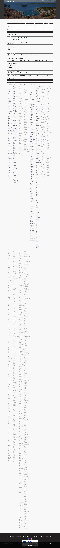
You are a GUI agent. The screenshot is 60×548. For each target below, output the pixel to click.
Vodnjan (14, 435)
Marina (31, 232)
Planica (25, 312)
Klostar (9, 401)
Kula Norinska (10, 153)
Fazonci (20, 358)
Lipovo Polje (20, 492)
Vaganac (25, 461)
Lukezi (20, 503)
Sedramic (25, 122)
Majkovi (9, 165)
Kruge (19, 465)
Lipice (19, 490)
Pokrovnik (25, 108)
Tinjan (14, 408)
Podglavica (25, 105)
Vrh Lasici (14, 441)
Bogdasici (9, 96)
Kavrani (20, 431)
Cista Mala (20, 98)
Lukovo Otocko (21, 504)
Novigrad (14, 288)
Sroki (25, 415)
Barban (9, 261)
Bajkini (8, 256)
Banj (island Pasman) (42, 87)
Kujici (8, 435)
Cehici (8, 308)
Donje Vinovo (20, 106)
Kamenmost (32, 192)
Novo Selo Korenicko (25, 287)
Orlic (25, 96)
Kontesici (9, 405)
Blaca (31, 101)
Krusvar (31, 215)
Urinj (25, 460)
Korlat (42, 142)
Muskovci (42, 170)
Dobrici (31, 127)
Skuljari (14, 374)
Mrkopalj (25, 271)
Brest (8, 289)
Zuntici (14, 459)
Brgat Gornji (9, 101)
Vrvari (14, 444)
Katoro (8, 396)
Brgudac (9, 291)
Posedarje (48, 105)
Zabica (25, 500)
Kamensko (31, 193)
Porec (14, 317)
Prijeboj (25, 346)
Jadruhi (9, 372)
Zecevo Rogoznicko (27, 149)
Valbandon (14, 418)
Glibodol (20, 368)
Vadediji (14, 416)
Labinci (9, 440)
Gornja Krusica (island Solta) (32, 164)
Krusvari (9, 433)
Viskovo (25, 481)
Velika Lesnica (26, 472)
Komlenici (20, 441)
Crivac (31, 123)
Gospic (20, 391)
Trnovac (25, 449)
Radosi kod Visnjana (16, 336)
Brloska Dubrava (21, 290)
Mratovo (25, 90)
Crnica (8, 318)
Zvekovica (14, 182)
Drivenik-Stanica (21, 357)
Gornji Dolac (32, 171)
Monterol (14, 275)
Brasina (9, 99)
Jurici (8, 383)
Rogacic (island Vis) (38, 149)
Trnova (14, 159)
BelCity (20, 268)
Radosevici (25, 355)
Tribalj (25, 446)
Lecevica (31, 219)
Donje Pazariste (21, 334)
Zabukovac (25, 501)
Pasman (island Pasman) (49, 98)
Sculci (14, 364)
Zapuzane (48, 168)
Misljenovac (26, 264)
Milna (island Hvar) (32, 241)
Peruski (14, 306)
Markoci (14, 254)
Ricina (25, 370)
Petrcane (48, 100)
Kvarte (20, 474)
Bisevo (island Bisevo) (32, 100)
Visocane (48, 158)
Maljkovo (31, 229)
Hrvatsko (20, 406)
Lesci (19, 480)
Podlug (48, 101)
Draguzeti (9, 336)
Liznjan (9, 450)
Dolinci (8, 333)
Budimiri (31, 116)
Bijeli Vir (9, 92)
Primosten (25, 110)
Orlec (25, 296)
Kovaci (8, 414)
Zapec (25, 510)
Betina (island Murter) (21, 87)
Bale (8, 257)
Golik (19, 369)
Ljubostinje (20, 147)
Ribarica (25, 369)
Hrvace (31, 182)
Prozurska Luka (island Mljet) (15, 121)
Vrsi (47, 163)
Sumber (14, 394)
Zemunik (48, 172)
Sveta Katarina (15, 397)
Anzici (8, 253)
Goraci (20, 372)
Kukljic (42, 147)
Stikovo (25, 130)
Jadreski (9, 371)
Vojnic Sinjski (37, 219)
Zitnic (25, 150)
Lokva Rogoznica (32, 223)
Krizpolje (20, 462)
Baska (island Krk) (21, 261)
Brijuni (8, 294)
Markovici (14, 255)
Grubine (31, 180)
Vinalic (37, 214)
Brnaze (31, 113)
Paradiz (14, 299)
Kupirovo (42, 152)
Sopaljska (25, 411)
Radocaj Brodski (26, 354)
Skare (25, 396)
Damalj (20, 319)
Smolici (14, 376)
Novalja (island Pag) (27, 284)
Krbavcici (9, 419)
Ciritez (8, 315)
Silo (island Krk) (26, 393)
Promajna (37, 138)
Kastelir (9, 395)
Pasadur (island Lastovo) (15, 96)
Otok (13, 94)
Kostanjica (9, 411)
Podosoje (37, 120)
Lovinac (42, 158)
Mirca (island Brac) (38, 86)
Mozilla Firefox (33, 547)
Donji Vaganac (21, 343)
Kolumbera (9, 404)
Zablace (25, 144)
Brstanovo (31, 114)
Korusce (31, 208)
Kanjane (20, 126)
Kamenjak (9, 388)
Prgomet (37, 135)
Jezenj (8, 378)
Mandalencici (9, 458)
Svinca (37, 198)
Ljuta (8, 157)
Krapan (9, 418)
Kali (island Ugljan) (43, 136)
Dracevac (9, 335)
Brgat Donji (9, 100)
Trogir (21, 28)
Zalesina (25, 507)
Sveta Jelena (26, 434)
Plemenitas (25, 314)
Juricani (9, 382)
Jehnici (9, 377)
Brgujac (31, 111)
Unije (25, 459)
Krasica (20, 455)
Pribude (37, 136)
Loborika (9, 451)
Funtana (9, 351)
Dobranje (31, 126)
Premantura (14, 321)
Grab (31, 175)
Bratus (31, 110)
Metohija (9, 170)
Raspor (14, 344)
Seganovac (25, 385)
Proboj (14, 118)
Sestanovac (37, 164)
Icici (19, 407)
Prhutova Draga (26, 345)
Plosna (25, 318)
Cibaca (9, 114)
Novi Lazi (25, 285)
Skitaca (14, 372)
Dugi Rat (31, 152)
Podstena (25, 328)
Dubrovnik (21, 25)
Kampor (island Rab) (21, 427)
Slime (36, 170)
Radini (14, 334)
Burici (8, 302)
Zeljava (25, 518)
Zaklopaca (25, 504)
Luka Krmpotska (21, 502)
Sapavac (48, 128)
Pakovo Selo (26, 99)
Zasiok (37, 234)
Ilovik (19, 409)
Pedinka (48, 99)
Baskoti (9, 268)
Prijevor (14, 116)
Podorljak (25, 106)
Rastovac (37, 146)
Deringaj (42, 108)
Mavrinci (25, 252)
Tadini (14, 406)
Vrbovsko (25, 490)
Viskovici (14, 431)
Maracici (20, 523)
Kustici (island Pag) (21, 472)
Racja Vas (14, 333)
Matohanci (14, 261)
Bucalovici (9, 299)
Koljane (31, 205)
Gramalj (20, 394)
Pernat (25, 307)
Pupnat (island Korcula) (15, 123)
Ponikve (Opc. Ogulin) (26, 333)
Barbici (9, 262)
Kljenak (31, 204)
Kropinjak (9, 427)
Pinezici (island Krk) (27, 310)
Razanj (25, 117)
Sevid (36, 165)
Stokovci (14, 388)
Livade (8, 449)
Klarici (8, 399)
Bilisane (42, 94)
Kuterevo (20, 473)
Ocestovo (25, 94)
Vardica (14, 421)
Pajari (14, 296)
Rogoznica (25, 119)
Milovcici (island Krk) (27, 263)
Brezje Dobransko (21, 285)
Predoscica (25, 343)
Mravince (37, 87)
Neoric (37, 93)
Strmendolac (37, 184)
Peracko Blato (15, 97)
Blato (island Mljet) (10, 94)
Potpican (14, 318)
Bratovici (9, 285)
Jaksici (20, 414)
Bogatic (20, 92)
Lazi (19, 478)
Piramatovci (25, 102)
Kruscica (20, 466)
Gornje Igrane (32, 166)
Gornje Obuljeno (10, 131)
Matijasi (14, 260)
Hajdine (20, 399)
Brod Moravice (21, 292)
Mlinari (25, 266)
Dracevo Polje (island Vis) (32, 141)
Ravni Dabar (26, 364)
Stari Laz (25, 421)
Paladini (14, 297)
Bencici (9, 271)
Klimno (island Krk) (21, 438)
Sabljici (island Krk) (26, 381)
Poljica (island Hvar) (27, 332)
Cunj (8, 322)
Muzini (14, 284)
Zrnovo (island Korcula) (15, 179)
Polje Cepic (14, 316)
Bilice (19, 89)
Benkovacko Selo (43, 92)
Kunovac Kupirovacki (42, 151)
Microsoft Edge (39, 547)
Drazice (20, 353)
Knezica (9, 141)
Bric (8, 292)
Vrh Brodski (26, 493)
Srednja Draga (26, 413)
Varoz (14, 422)
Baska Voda (31, 95)
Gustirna (31, 181)
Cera (19, 97)
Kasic (19, 129)
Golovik (20, 370)
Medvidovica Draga (32, 238)
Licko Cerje (20, 486)
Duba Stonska (10, 123)
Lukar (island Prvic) (21, 150)
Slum (14, 375)
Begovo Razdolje (21, 266)
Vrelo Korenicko (26, 492)
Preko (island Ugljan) (48, 108)
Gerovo (20, 365)
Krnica (8, 425)
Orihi (13, 293)
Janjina (9, 137)
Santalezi (14, 362)
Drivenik (20, 356)
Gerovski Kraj (20, 366)
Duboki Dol (42, 120)
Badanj (20, 85)
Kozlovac (42, 144)
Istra (8, 249)
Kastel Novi (31, 198)
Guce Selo (20, 397)
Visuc (25, 482)
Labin (8, 439)
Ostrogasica (26, 97)
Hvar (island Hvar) (21, 26)
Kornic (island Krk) (21, 445)
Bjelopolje (20, 276)
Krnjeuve (20, 143)
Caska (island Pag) (21, 305)
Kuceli (20, 467)
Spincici (25, 412)
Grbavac (20, 118)
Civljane (20, 99)
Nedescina (14, 285)
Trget (14, 410)
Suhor (25, 429)
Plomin (14, 311)
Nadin (42, 171)
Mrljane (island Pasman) (43, 169)
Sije (24, 392)
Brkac (8, 295)
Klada (19, 432)
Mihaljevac (25, 258)
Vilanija (14, 430)
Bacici (20, 253)
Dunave (9, 126)
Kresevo (31, 212)
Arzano (31, 92)
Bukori (8, 301)
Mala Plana (20, 510)
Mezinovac (25, 257)
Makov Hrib (20, 508)
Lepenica (20, 146)
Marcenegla (14, 252)
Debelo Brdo (20, 320)
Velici (14, 427)
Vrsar (14, 443)
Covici (19, 311)
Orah (36, 105)
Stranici (14, 389)
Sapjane (25, 383)
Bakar (19, 254)
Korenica (20, 444)
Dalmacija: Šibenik (22, 84)
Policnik (48, 103)
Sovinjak (14, 380)
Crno (42, 106)
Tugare (37, 205)
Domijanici (9, 334)
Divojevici (31, 125)
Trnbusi (37, 202)
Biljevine (20, 275)
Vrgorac (37, 225)
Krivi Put (20, 460)
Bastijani (20, 263)
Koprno (20, 135)
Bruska (42, 102)
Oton (25, 98)
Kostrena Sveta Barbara (21, 448)
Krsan (8, 428)
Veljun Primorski (26, 477)
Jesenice (31, 190)
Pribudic (48, 110)
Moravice (25, 268)
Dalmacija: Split (33, 84)
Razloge (25, 366)
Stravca (14, 147)
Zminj (14, 455)
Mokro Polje (25, 88)
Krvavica (31, 216)
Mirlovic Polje (20, 154)
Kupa (19, 470)
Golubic (20, 112)
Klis (30, 203)
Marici (14, 253)
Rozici (25, 374)
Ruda (36, 151)
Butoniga (9, 304)
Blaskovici (20, 277)
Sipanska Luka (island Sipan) (15, 133)
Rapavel (14, 343)
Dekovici (9, 329)
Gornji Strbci (20, 385)
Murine (14, 282)
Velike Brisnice (26, 473)
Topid (14, 409)
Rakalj (14, 340)
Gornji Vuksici (20, 388)
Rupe (25, 120)
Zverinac (48, 176)
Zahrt (25, 503)
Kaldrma (42, 135)
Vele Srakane (26, 468)
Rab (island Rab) (26, 352)
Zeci (13, 451)
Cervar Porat (9, 313)
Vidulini (14, 429)
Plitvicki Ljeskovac (26, 317)
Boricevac (20, 280)
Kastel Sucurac (32, 200)
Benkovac (42, 91)
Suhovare (48, 139)
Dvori (8, 339)
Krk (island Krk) (21, 463)
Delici (8, 330)
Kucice (31, 217)
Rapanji (14, 342)
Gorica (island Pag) (43, 123)
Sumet (14, 150)
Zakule (25, 506)
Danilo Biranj (20, 100)
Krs (19, 464)
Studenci (37, 185)
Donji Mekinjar (21, 339)
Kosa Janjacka (21, 446)
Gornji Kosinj (20, 380)
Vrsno (25, 143)
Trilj (36, 201)
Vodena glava (48, 159)
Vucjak (25, 498)
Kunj (8, 437)
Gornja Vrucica (10, 130)
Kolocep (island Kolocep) (10, 143)
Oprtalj (14, 290)
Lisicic (42, 156)
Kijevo (19, 130)
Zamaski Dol (14, 447)
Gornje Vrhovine (21, 379)
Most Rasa (14, 277)
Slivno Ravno (15, 136)
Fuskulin (9, 352)
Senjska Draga (26, 388)
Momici (9, 177)
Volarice (25, 484)
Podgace (14, 314)
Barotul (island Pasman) (43, 90)
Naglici (25, 279)
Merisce (14, 268)
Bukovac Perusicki (21, 298)
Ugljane (37, 207)
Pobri (25, 319)
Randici (25, 357)
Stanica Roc (14, 383)
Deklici (8, 328)
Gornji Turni (20, 386)
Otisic (36, 107)
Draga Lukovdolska (21, 349)
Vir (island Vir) (49, 157)
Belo (19, 270)
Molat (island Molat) (44, 167)
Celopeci (9, 112)
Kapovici (9, 391)
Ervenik (20, 111)
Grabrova (20, 392)
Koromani (9, 409)
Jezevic (31, 191)
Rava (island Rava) (49, 119)
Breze (19, 284)
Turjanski (25, 456)
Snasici (14, 377)
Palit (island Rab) (26, 301)
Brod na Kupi (20, 293)
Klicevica (42, 138)
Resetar (25, 368)
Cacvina (31, 117)
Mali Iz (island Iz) (43, 161)
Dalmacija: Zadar (44, 84)
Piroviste (25, 311)
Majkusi (9, 453)
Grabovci (20, 117)
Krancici (9, 417)
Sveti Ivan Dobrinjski (27, 436)
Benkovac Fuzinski (21, 272)
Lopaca (20, 496)
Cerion (8, 311)
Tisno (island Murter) (26, 134)
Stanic (25, 416)
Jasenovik (9, 376)
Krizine (8, 423)
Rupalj (47, 125)
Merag (25, 255)
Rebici (14, 346)
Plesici (25, 315)
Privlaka (48, 113)
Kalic (19, 422)
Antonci (9, 252)
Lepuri (42, 154)
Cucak (20, 316)
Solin (36, 173)
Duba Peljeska (10, 122)
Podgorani (25, 322)
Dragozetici (20, 350)
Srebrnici (14, 382)
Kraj (19, 452)
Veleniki (14, 424)
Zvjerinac (25, 152)
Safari (36, 547)
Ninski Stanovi (49, 86)
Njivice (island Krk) (26, 283)
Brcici (8, 286)
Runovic (37, 155)
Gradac (31, 176)
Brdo (8, 287)
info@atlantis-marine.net (45, 0)
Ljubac (42, 157)
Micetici (14, 269)
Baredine (9, 263)
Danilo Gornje (20, 101)
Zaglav (48, 165)
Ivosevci (20, 120)
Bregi (19, 281)
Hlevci (20, 401)
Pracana (14, 319)
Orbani (14, 291)
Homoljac (20, 402)
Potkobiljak (25, 338)
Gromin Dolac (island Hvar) (32, 179)
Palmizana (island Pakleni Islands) (38, 110)
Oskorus (14, 294)
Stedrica (14, 146)
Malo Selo (20, 521)
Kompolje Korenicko (21, 442)
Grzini (8, 365)
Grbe (42, 129)
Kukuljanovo (20, 469)
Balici (8, 258)
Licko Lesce (20, 487)
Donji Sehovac (21, 341)
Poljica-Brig (37, 128)
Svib (36, 197)
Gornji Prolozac (32, 174)
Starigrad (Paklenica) (48, 138)
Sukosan (48, 140)
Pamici (14, 298)
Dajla (8, 325)
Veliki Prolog (37, 211)
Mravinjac (9, 178)
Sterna (14, 386)
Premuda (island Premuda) (49, 109)
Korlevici (9, 407)
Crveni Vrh (9, 320)
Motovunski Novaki (15, 278)
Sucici (25, 428)
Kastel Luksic (32, 197)
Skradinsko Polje (26, 127)
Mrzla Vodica (26, 272)
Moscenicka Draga (26, 270)
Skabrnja (48, 133)
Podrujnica (14, 106)
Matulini (14, 262)
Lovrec (31, 224)
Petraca (14, 98)
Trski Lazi (25, 452)
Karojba (9, 393)
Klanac (20, 434)
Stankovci (48, 136)
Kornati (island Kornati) (21, 136)
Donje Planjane (21, 104)
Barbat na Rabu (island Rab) (21, 258)
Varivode (25, 139)
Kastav (20, 430)
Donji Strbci (20, 342)
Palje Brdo (14, 95)
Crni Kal (20, 314)
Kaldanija (9, 387)
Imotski (31, 186)
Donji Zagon (20, 346)
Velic (36, 209)
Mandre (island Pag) (44, 162)
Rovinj (14, 356)
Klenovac (20, 436)
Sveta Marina (15, 400)
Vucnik (25, 499)
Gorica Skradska (21, 374)
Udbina (25, 458)
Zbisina (25, 515)
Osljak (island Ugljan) (48, 91)
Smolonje (37, 172)
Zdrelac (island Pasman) (49, 170)
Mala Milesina (32, 228)
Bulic (42, 105)
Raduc (25, 356)
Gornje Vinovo (21, 116)
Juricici (9, 384)
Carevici (20, 304)
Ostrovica (48, 92)
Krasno (20, 456)
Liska (31, 220)
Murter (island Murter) (26, 91)
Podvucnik (25, 330)
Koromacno (9, 408)
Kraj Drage (9, 416)
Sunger (25, 430)
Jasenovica (9, 375)
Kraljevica (20, 453)
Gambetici (9, 354)
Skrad (25, 397)
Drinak (20, 355)
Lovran (20, 498)
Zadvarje (37, 230)
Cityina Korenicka (21, 308)
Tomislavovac (15, 156)
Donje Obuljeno (10, 119)
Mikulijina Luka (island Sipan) (15, 272)
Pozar (25, 341)
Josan (20, 417)
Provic (47, 115)
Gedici (8, 356)
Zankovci (14, 448)
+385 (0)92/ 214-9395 (39, 0)
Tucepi (36, 204)
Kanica (31, 194)
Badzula (9, 91)
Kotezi (31, 210)
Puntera (14, 328)
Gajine (20, 363)
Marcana (14, 250)
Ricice (36, 147)
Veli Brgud (25, 469)
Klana (19, 433)
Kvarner (20, 249)
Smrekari (25, 406)
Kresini (8, 421)
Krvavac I (9, 151)
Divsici (8, 331)
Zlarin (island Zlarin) (27, 151)
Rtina (47, 123)
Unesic (25, 136)
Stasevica (14, 145)
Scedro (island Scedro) (38, 158)
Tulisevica (25, 455)
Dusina (31, 154)
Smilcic (48, 134)
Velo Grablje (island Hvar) (37, 212)
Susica (48, 141)
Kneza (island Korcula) (9, 140)
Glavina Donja (32, 160)
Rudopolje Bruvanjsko (48, 124)
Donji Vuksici (20, 345)
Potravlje (37, 131)
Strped (14, 393)
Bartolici (9, 265)
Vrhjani (14, 442)
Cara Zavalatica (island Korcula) (10, 111)
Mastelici (14, 259)
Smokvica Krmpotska (25, 404)
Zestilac (25, 519)
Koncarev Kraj (21, 443)
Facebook (29, 539)
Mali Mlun (9, 456)
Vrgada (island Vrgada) (49, 162)
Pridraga (48, 111)
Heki (8, 366)
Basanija (9, 266)
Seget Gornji (37, 159)
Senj (25, 387)
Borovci (9, 97)
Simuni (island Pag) (49, 132)
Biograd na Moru (43, 95)
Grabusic (20, 393)
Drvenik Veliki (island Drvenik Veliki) (32, 149)
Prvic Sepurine (26, 112)
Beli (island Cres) (21, 269)
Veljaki (14, 428)
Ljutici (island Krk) (21, 494)
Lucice (20, 501)
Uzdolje (25, 137)
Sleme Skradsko (26, 400)
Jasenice (42, 133)
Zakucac (37, 231)
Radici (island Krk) (26, 353)
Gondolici (9, 359)
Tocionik (14, 155)
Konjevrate (20, 134)
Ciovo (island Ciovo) (32, 120)
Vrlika (36, 227)
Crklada (9, 317)
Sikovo (48, 131)
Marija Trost (20, 524)
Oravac (25, 295)
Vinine (36, 215)
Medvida (42, 164)
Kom (41, 140)
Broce (8, 104)
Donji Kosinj (20, 336)
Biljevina (20, 274)
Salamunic (25, 382)
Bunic (19, 299)
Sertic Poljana (26, 389)
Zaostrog (37, 232)
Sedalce (25, 384)
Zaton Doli (14, 177)
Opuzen (14, 89)
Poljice (14, 108)
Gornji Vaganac (21, 387)
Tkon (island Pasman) (48, 148)
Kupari (8, 155)
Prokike (25, 347)
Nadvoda (42, 172)
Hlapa (19, 400)
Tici (24, 445)
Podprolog (37, 121)
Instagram (31, 539)
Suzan (25, 433)
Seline (48, 129)
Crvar (8, 319)
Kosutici (9, 412)
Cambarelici (9, 307)
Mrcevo (9, 179)
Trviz (13, 413)
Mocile (25, 267)
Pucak (25, 350)
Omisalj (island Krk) (27, 292)
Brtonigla (9, 298)
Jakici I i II (9, 373)
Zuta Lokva (25, 528)
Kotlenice (31, 211)
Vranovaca (25, 486)
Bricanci (9, 293)
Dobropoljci (42, 112)
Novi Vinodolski (26, 286)
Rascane (37, 144)
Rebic (25, 367)
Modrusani (14, 274)
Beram (8, 272)
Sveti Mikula (26, 439)
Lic (19, 483)
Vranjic (37, 221)
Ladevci (20, 145)
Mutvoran (14, 283)
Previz (14, 322)
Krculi (8, 420)
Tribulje (25, 447)
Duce (31, 150)
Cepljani (9, 310)
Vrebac (25, 491)
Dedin (19, 322)
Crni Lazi (20, 315)
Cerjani (8, 312)
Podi (36, 119)
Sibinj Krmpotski (26, 391)
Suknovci (25, 132)
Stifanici (14, 387)
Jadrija (20, 121)
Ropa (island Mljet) (15, 128)
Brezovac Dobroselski (20, 286)
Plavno (25, 104)
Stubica (25, 427)
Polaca (48, 102)
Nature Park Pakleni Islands (30, 25)
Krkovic (20, 142)
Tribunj (25, 135)
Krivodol (31, 214)
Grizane (20, 395)
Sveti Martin (14, 404)
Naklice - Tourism (9, 36)
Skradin (25, 126)
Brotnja (42, 101)
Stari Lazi (25, 422)
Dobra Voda (42, 110)
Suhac (36, 187)
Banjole (9, 259)
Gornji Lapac (20, 382)
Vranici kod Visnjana (16, 437)
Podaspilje (37, 116)
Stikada (25, 423)
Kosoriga (9, 410)
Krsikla (8, 430)
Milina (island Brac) (32, 239)
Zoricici (14, 457)
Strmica (25, 131)
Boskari (9, 283)
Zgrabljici (14, 453)
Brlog (19, 289)
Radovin (48, 117)
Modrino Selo (20, 156)
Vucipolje (37, 229)
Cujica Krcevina (21, 317)
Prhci (25, 344)
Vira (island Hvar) (38, 217)
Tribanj (48, 150)
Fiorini (8, 346)
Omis (36, 104)
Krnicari (9, 426)
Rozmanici (25, 375)
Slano (14, 135)
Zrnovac (25, 524)
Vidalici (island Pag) (27, 478)
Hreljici (9, 368)
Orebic (14, 90)
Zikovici (14, 454)
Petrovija (14, 307)
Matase (20, 152)
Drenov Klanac (21, 354)
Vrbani (14, 440)
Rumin (36, 154)
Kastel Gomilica (32, 195)
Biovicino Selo (21, 90)
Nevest (25, 92)
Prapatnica (37, 133)
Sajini (14, 359)
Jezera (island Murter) (21, 123)
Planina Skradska (26, 313)
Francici (9, 349)
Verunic (48, 156)
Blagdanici (9, 276)
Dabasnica (42, 107)
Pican (14, 308)
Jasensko (31, 189)
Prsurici (14, 326)
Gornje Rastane (43, 127)
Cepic (8, 309)
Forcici (8, 348)
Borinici (9, 281)
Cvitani (9, 323)
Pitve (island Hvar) (38, 112)
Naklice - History (9, 70)
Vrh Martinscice (26, 494)
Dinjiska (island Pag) (44, 109)
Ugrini (14, 414)
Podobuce (14, 105)
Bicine (20, 88)
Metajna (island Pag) (27, 256)
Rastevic (48, 118)
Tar (13, 407)
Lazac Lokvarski (21, 477)
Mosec (25, 89)
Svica (25, 443)
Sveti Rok (25, 440)
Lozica (8, 163)
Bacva (8, 254)
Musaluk (25, 276)
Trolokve (37, 203)
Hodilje (9, 136)
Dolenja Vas (9, 332)
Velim (47, 155)
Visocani (14, 171)
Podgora (37, 117)
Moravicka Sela (26, 269)
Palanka (48, 95)
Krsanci (9, 429)
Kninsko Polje (20, 133)
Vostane (37, 220)
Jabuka (31, 188)
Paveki (25, 304)
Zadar (47, 164)
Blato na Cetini (32, 102)
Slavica (25, 399)
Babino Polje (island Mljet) (9, 89)
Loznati (20, 499)
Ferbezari (20, 359)
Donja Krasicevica (21, 332)
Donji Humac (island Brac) (32, 136)
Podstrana (37, 124)
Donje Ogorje (32, 131)
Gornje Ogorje (32, 167)
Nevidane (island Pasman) (43, 174)
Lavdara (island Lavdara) (43, 153)
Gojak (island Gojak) (10, 129)
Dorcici (20, 347)
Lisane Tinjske (43, 155)
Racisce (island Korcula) (15, 126)
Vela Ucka (25, 465)
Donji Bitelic (31, 134)
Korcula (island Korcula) (21, 27)
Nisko (36, 96)
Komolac (9, 145)
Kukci (8, 436)
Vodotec (25, 483)
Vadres (14, 417)
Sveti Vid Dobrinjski (27, 442)
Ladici (8, 441)
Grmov (20, 396)
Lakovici (9, 443)
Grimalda (9, 363)
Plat (13, 101)
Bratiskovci (20, 94)
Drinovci (31, 144)
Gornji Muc (31, 173)
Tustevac (14, 162)
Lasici (8, 444)
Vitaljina (14, 172)
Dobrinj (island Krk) (21, 327)
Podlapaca (25, 325)
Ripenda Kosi (15, 348)
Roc (13, 350)
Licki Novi (20, 484)
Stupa (14, 148)
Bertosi (9, 273)
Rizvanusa (25, 373)
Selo (25, 386)
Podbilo (25, 320)
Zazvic (25, 147)
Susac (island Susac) (15, 151)
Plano (36, 113)
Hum (8, 369)
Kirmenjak (9, 398)
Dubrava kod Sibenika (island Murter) (21, 108)
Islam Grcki (42, 130)
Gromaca (9, 134)
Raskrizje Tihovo (26, 359)
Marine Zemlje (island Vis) (32, 233)
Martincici (14, 257)
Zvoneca (25, 529)
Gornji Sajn (20, 384)
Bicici (8, 275)
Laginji (8, 442)
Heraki (8, 367)
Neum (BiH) (14, 86)
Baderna (9, 255)
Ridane (25, 118)
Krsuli (8, 431)
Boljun (8, 279)
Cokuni (8, 316)
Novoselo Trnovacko (25, 290)
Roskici (14, 355)
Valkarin (14, 420)
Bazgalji (9, 269)
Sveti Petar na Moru (49, 145)
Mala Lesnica (20, 509)
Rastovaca (25, 362)
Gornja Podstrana (32, 165)
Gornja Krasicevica (21, 375)
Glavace (20, 367)
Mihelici (14, 270)
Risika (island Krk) (26, 372)
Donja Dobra (20, 331)
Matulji (25, 251)
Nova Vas (14, 287)
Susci (36, 193)
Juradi (8, 379)
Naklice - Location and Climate (11, 53)
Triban (14, 411)
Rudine (25, 378)
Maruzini (14, 258)
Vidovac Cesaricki (26, 479)
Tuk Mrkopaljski (26, 453)
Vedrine (37, 208)
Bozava (42, 97)
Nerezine (25, 282)
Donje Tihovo (20, 335)
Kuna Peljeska (10, 154)
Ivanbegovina (32, 187)
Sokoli (25, 410)
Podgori (25, 323)
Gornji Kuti (20, 381)
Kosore (31, 209)
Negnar (14, 286)
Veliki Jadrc (26, 474)
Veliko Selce (26, 476)
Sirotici (14, 370)
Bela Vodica (20, 267)
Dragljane (31, 142)
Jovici (42, 134)
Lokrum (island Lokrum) (10, 158)
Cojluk (19, 310)
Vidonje (14, 170)
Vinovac (37, 216)
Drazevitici (31, 143)
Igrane (31, 185)
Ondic (25, 293)
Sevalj (25, 390)
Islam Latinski (43, 131)
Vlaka (36, 218)
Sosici (14, 379)
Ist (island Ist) (43, 132)
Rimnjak (14, 347)
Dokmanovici (20, 328)
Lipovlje (20, 491)
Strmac (14, 391)
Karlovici (9, 392)
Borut (8, 282)
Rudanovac (25, 377)
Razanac (48, 120)
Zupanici (14, 460)
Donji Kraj (20, 337)
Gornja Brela (32, 163)
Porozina (25, 337)
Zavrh (25, 514)
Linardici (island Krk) (21, 489)
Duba (14, 461)
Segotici (14, 366)
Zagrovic (25, 145)
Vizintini (14, 433)
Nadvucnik (25, 278)
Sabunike (48, 126)
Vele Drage (25, 467)
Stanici (37, 177)
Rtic (24, 376)
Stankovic (14, 144)
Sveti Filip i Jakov (49, 144)
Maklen (20, 507)
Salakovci (14, 360)
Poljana (48, 104)
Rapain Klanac (26, 358)
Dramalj (20, 352)
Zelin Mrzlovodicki (26, 517)
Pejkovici (37, 111)
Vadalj (25, 138)
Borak (31, 108)
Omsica (48, 89)
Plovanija (14, 312)
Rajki (13, 339)
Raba (14, 124)
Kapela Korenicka (21, 429)
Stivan (25, 425)
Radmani (14, 335)
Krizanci (9, 422)
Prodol (14, 325)
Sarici (14, 363)
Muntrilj (14, 281)
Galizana (9, 353)
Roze (36, 150)
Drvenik (9, 121)
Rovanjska (48, 122)
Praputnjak (25, 342)
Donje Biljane (43, 113)
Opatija (25, 294)
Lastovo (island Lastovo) (10, 156)
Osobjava (14, 92)
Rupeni (14, 358)
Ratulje (25, 363)
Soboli (25, 408)
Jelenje (20, 415)
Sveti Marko (26, 438)
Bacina (9, 90)
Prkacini (14, 324)
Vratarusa (25, 488)
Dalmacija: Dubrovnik (11, 84)
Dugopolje (31, 153)
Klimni (8, 400)
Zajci (13, 446)
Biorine (31, 98)
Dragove (42, 118)
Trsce (25, 451)
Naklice (37, 91)
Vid (13, 169)
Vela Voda (25, 466)
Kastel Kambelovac (32, 196)
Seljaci (14, 367)
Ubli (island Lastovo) (14, 165)
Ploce (14, 102)
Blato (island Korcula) (9, 95)
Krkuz (8, 424)
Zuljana (14, 181)
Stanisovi (14, 384)
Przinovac (48, 116)
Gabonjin (20, 362)
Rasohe (25, 360)
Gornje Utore (20, 115)
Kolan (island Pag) (43, 139)
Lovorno (9, 162)
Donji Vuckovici (21, 344)
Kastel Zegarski (43, 137)
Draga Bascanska (21, 348)
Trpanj (14, 160)
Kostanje (20, 137)
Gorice (20, 113)
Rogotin (14, 127)
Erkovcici (9, 340)
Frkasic (20, 360)
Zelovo (37, 240)
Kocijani (20, 439)
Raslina (25, 116)
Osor (25, 297)
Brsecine (9, 105)
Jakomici (9, 374)
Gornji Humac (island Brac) (32, 172)
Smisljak (25, 402)
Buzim (19, 302)
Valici (25, 462)
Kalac (19, 421)
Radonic (25, 115)
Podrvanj (25, 327)
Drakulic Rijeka (21, 351)
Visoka (25, 142)
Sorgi (14, 378)
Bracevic (31, 109)
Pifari (13, 309)
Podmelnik (25, 326)
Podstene (25, 329)
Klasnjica (20, 435)
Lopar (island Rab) (21, 497)
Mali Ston (9, 167)
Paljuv (47, 96)
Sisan (14, 371)
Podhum (25, 324)
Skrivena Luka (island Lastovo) (15, 134)
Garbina (9, 355)
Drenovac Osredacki (44, 119)
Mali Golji (9, 455)
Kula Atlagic (43, 149)
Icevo (19, 119)
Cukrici (8, 321)
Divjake (20, 324)
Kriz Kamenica (21, 461)
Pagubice (14, 295)
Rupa (25, 379)
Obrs (25, 291)
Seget (14, 365)
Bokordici (9, 278)
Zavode (25, 513)
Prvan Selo (25, 349)
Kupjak (20, 471)
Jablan (20, 411)
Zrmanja (48, 174)
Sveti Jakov (26, 437)
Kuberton (9, 434)
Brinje (19, 288)
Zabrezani (14, 445)
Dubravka (9, 124)
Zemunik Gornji (49, 173)
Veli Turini (14, 426)
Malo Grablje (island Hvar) (32, 231)
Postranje (37, 130)
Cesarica (20, 307)
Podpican (14, 315)
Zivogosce (37, 243)
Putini (14, 330)
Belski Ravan (20, 271)
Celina (31, 118)
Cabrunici (9, 306)
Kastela (31, 201)
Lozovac (20, 149)
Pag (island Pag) (49, 94)
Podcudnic (25, 321)
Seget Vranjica (38, 160)
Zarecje (14, 449)
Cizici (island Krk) (21, 309)
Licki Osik (20, 485)
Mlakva (25, 265)
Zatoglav (25, 146)
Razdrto (25, 365)
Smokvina (37, 171)
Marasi (8, 460)
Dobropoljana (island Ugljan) (43, 111)
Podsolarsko (26, 107)
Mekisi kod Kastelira (16, 266)
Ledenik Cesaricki (21, 479)
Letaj (8, 447)
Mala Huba (9, 454)
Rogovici (14, 352)
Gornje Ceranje (43, 126)
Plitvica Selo (26, 316)
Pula (13, 327)
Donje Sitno (31, 133)
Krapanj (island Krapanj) (21, 139)
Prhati (14, 323)
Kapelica (9, 390)
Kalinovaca (20, 424)
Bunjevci (20, 300)
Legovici (9, 446)
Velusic (25, 140)
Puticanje (25, 113)
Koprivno (31, 207)
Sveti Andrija (15, 154)
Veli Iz (47, 153)
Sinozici (14, 369)
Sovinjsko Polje (15, 381)
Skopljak (14, 373)
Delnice (20, 323)
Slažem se (30, 545)
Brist (31, 112)
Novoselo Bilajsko (26, 289)
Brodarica (20, 96)
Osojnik (14, 93)
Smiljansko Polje (26, 401)
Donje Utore (20, 105)
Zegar (47, 171)
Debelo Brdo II (21, 321)
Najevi (36, 90)
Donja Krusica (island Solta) (32, 130)
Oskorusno (14, 91)
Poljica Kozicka (38, 127)
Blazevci (20, 278)
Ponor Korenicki (26, 334)
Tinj (47, 146)
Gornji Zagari (20, 389)
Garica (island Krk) (21, 364)
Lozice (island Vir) (43, 159)
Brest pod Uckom (10, 290)
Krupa (42, 145)
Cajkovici (9, 108)
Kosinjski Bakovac (21, 447)
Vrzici (25, 497)
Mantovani (9, 459)
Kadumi (9, 385)
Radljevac (25, 114)
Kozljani (9, 415)
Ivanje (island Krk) (21, 410)
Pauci (25, 303)
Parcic (25, 100)
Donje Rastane (43, 115)
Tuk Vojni (25, 454)
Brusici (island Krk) (21, 295)
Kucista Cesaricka (21, 468)
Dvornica (20, 110)
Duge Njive (31, 151)
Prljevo (48, 114)
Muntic (14, 280)
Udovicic (37, 206)
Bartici (8, 264)
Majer (19, 506)
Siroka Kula (25, 395)
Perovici (25, 308)
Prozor (25, 348)
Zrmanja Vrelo (49, 175)
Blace (8, 93)
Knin (19, 132)
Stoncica (37, 183)
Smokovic (48, 135)
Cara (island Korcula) (9, 109)
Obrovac (48, 87)
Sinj (36, 166)
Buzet (8, 305)
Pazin (14, 301)
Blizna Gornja (32, 103)
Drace (8, 120)
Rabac (14, 331)
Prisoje (37, 137)
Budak (42, 103)
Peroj (13, 305)
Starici (14, 385)
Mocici (8, 175)
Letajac (9, 448)
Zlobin (25, 522)
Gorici (42, 124)
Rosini (14, 354)
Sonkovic (25, 128)
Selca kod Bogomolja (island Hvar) (38, 162)
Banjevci (42, 88)
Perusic (25, 309)
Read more (51, 43)
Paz (13, 300)
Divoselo (20, 325)
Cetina (31, 119)
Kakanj (20, 125)
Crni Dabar (20, 313)
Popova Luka (15, 110)
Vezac (25, 141)
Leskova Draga (21, 481)
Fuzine (20, 361)
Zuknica (25, 526)
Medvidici (14, 265)
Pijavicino (14, 100)
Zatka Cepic (14, 450)
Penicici (14, 302)
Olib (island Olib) (49, 88)
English (51, 0)
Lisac (19, 493)
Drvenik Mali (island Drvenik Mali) (32, 146)
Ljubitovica (31, 221)
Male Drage (20, 511)
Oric (13, 292)
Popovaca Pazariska (27, 336)
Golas (8, 357)
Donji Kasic (42, 116)
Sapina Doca (26, 121)
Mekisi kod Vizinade (15, 267)
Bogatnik (42, 96)
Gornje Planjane (21, 114)
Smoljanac (25, 405)
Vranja (14, 438)
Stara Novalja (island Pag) (26, 420)
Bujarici (9, 300)
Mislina (9, 173)
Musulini (25, 277)
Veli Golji (14, 425)
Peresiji (14, 304)
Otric (47, 93)
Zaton (14, 176)
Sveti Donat (14, 402)
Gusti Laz (20, 398)
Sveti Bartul (14, 401)
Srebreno (14, 143)
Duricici (9, 338)
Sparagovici (14, 142)
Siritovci (25, 123)
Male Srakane (21, 513)
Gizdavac (31, 159)
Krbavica (20, 457)
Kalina (20, 423)
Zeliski (14, 452)
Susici (14, 395)
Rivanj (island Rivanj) (49, 121)
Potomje (14, 112)
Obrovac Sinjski (38, 97)
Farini (8, 341)
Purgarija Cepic (15, 329)
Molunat (9, 176)
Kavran (9, 397)
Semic (14, 368)
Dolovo (20, 330)
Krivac (20, 459)
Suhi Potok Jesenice (37, 188)
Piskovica (14, 310)
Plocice (14, 103)
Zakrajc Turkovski (26, 505)
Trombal (14, 412)
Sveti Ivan (14, 403)
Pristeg (48, 112)
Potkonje (25, 109)
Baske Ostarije (21, 262)
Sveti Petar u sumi (15, 405)
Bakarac (20, 255)
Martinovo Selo (21, 526)
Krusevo (42, 146)
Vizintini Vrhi (14, 434)
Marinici (20, 525)
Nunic (25, 93)
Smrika (25, 407)
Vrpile (25, 496)
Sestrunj (48, 130)
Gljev (31, 162)
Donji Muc (31, 137)
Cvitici (8, 324)
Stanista (25, 417)
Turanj (47, 151)
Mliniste (9, 174)
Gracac (42, 128)
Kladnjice (31, 202)
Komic (19, 440)
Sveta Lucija (14, 398)
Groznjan (9, 364)
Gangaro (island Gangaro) (43, 122)
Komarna (9, 144)
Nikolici (37, 95)
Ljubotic (20, 148)
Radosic (37, 142)
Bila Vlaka (42, 93)
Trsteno (14, 161)
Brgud (42, 98)
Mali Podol (20, 518)
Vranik (25, 485)
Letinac (20, 482)
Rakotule (14, 341)
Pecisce (25, 306)
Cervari (9, 314)
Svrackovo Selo (26, 444)
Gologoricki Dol (10, 358)
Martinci (14, 256)
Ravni (14, 345)
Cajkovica (9, 107)
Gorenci (20, 373)
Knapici (9, 402)
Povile (25, 340)
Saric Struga (15, 131)
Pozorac (37, 132)
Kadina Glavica (21, 124)
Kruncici (9, 432)
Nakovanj (14, 85)
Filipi (8, 344)
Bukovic (42, 104)
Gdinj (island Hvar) (32, 158)
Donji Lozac (20, 338)
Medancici (14, 263)
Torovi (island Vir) (49, 149)
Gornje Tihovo (21, 378)
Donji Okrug (20, 340)
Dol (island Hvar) (32, 128)
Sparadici (25, 129)
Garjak (31, 157)
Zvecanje (37, 247)
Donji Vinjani (32, 138)
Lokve (19, 495)
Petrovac (14, 99)
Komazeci (42, 141)
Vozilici (14, 436)
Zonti (14, 456)
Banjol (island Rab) (21, 256)
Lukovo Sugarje (21, 505)
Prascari (14, 320)
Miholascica (26, 259)
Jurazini (9, 380)
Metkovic (9, 169)
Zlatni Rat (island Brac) (39, 25)
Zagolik (25, 502)
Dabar (19, 318)
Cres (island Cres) (21, 312)
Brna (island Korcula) (9, 103)
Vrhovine (25, 495)
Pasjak (25, 302)
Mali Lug (20, 517)
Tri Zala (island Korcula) (15, 158)
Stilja (36, 180)
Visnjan (14, 432)
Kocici (8, 403)
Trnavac (25, 448)
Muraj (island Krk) (26, 275)
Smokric (25, 403)
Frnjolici (9, 350)
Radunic (37, 143)
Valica (14, 419)
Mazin (42, 163)
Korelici (9, 406)
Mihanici (9, 171)
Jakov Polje (20, 413)
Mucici (25, 273)
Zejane (25, 516)
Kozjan (20, 451)
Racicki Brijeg (15, 332)
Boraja (20, 93)
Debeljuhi (9, 327)
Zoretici (25, 523)
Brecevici (9, 288)
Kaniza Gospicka (21, 428)
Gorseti (20, 390)
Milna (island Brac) (32, 240)
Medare (20, 153)
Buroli (8, 303)
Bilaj (19, 273)
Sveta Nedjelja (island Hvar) (38, 196)
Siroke (25, 124)
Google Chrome (28, 547)
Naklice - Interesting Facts (11, 74)
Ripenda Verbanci (15, 349)
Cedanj (20, 306)
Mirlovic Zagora (21, 155)
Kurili (8, 438)
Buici (8, 106)
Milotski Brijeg (15, 273)
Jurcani (9, 381)
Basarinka (9, 267)
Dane (8, 326)
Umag (14, 415)
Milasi (25, 260)
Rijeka (25, 371)
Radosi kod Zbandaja (14, 337)
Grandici (9, 362)
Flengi (8, 347)
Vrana (47, 160)
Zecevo (25, 148)
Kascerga (9, 394)
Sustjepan (14, 152)
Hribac (20, 405)
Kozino (42, 143)
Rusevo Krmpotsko (26, 380)
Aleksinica (20, 252)
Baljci (19, 86)
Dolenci (20, 329)
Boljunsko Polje (10, 280)
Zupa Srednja (37, 246)
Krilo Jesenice (32, 213)
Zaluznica (25, 508)
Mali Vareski (9, 457)
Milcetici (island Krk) (27, 261)
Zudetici (14, 458)
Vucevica (37, 228)
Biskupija (20, 91)
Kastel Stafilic (32, 199)
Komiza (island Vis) (32, 206)
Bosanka (9, 98)
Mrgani (14, 279)
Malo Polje (20, 520)
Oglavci (25, 95)
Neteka (42, 173)
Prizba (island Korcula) (15, 117)
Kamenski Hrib (21, 425)
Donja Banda (9, 118)
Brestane (20, 283)
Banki (8, 260)
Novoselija (25, 288)
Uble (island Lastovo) (14, 163)
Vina (36, 213)
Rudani (14, 357)
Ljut (30, 222)
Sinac (25, 394)
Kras (19, 454)
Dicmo (31, 124)
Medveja (25, 253)
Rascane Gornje (38, 145)
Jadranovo (20, 412)
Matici (25, 250)
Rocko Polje (14, 351)
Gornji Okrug (20, 383)
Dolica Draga (32, 129)
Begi (8, 270)
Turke (25, 457)
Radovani (14, 338)
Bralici (8, 284)
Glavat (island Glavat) (10, 128)
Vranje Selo (14, 439)
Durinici (14, 183)
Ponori (25, 335)
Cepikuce (9, 113)
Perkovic (25, 101)
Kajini (8, 386)
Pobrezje (14, 104)
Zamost (25, 509)
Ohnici (14, 289)
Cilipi (8, 115)
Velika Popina (48, 154)
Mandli (20, 522)
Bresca (20, 282)
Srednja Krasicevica (27, 414)
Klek (8, 138)
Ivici (8, 370)
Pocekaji (14, 313)
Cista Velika (31, 122)
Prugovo (37, 139)
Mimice (37, 85)
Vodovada (14, 173)
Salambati (14, 361)
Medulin (14, 264)
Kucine (31, 218)
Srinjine (37, 176)
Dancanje (9, 116)
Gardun (31, 156)
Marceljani (14, 251)
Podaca (37, 115)
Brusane (20, 294)
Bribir (19, 287)
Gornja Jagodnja (43, 125)
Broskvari (9, 296)
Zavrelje (14, 178)
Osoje (36, 106)
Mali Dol (20, 514)
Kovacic (20, 138)
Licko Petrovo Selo (21, 488)
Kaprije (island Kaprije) (21, 128)
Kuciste (9, 152)
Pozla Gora (14, 113)
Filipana (9, 343)
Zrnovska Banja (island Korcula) (15, 180)
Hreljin (20, 404)
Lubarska (20, 500)
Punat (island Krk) (26, 351)
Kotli (8, 413)
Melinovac (25, 254)
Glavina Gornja (32, 161)
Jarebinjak (20, 122)
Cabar (19, 303)
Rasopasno (25, 361)
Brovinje (9, 297)
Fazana (9, 342)
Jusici (19, 420)
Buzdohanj (20, 301)
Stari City (37, 178)
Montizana (14, 276)
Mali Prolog (9, 166)
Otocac (25, 300)
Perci (13, 303)
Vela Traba (14, 423)
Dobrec (20, 326)
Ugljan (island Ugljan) (49, 152)
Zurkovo (25, 527)
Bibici (8, 274)
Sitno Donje (26, 125)
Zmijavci (37, 244)
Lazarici (9, 445)
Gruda (8, 135)
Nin (47, 85)
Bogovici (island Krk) (21, 279)
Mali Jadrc (20, 515)
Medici (31, 237)
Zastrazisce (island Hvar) (37, 235)
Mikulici (9, 172)
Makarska (31, 227)
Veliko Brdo (25, 475)
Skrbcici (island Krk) (27, 398)
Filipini (8, 345)
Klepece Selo (20, 437)
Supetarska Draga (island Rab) (26, 431)
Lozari (8, 452)
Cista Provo (31, 121)
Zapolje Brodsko (26, 511)
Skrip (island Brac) (38, 168)
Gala (30, 155)
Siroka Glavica (37, 167)
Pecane (25, 305)
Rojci (13, 353)
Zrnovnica (37, 245)
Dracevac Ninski (43, 117)
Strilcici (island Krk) (27, 426)
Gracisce (9, 361)
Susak (25, 432)
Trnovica (25, 450)
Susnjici (14, 396)
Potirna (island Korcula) (15, 111)
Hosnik (20, 403)
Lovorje (9, 161)
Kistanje (20, 131)
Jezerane (20, 416)
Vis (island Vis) (21, 29)
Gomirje (20, 371)
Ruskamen (37, 156)
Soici (25, 409)
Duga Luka (9, 337)
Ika (19, 408)
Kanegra (9, 389)
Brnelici (20, 291)
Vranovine (25, 487)
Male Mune (20, 512)
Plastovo (25, 103)
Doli (8, 117)
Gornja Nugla (9, 360)
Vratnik (25, 489)
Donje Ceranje (43, 114)
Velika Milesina (38, 210)
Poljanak (25, 331)
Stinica (25, 424)
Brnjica (20, 95)
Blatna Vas (9, 277)
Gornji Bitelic (32, 170)
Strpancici (14, 392)
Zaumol (25, 512)
